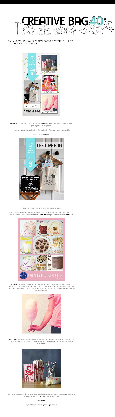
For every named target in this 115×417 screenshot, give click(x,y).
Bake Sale (43, 215)
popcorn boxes (52, 405)
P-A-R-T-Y (46, 134)
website (43, 123)
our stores (43, 396)
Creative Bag (14, 123)
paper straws (41, 400)
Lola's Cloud (69, 215)
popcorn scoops (40, 405)
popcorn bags (30, 405)
